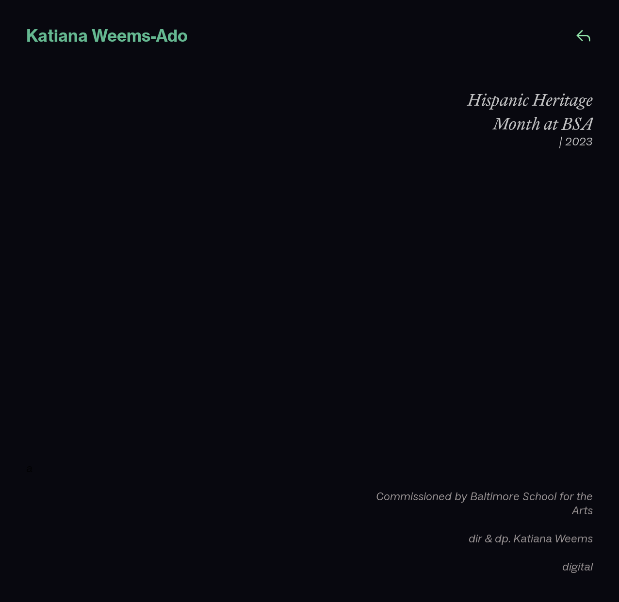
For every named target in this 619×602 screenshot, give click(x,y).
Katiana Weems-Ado (109, 36)
